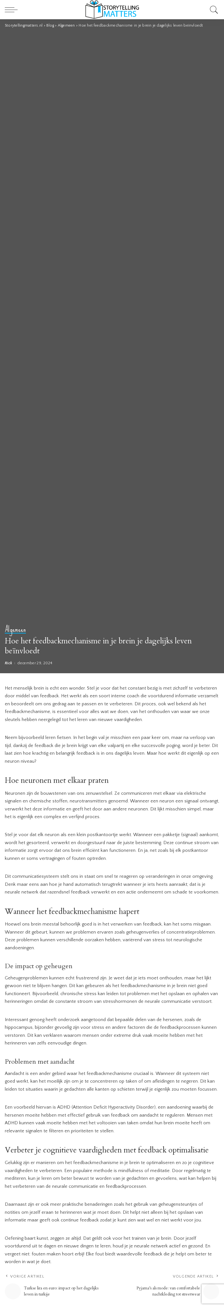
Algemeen (15, 629)
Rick (8, 663)
